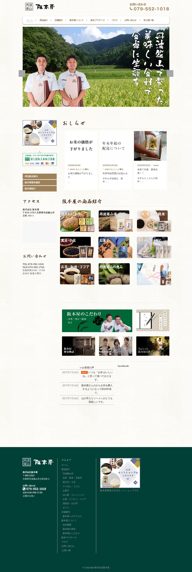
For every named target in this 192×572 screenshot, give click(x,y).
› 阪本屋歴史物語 (32, 182)
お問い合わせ (67, 546)
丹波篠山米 (68, 473)
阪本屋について (68, 520)
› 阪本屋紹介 (30, 188)
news (72, 169)
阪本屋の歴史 (69, 529)
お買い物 (66, 550)
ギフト (66, 508)
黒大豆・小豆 (69, 482)
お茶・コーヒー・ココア (74, 499)
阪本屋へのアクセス (72, 516)
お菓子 (66, 490)
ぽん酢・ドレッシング (73, 495)
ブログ (64, 542)
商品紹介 (65, 469)
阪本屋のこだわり (71, 533)
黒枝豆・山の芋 (70, 503)
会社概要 (67, 525)
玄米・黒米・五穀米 (72, 478)
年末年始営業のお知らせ (115, 173)
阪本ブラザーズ (68, 537)
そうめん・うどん (71, 486)
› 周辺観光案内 (31, 176)
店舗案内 (65, 512)
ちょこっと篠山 (82, 169)
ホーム (64, 465)
